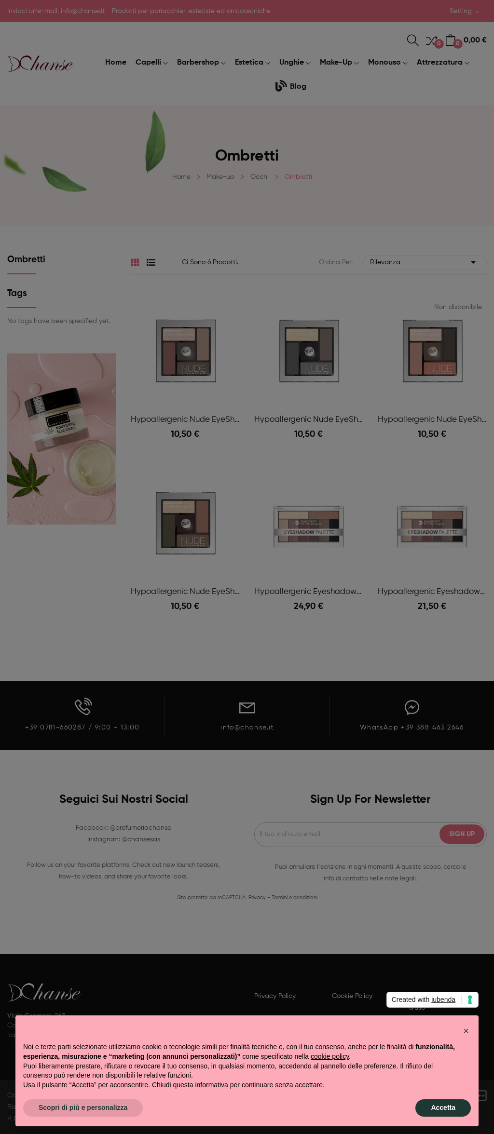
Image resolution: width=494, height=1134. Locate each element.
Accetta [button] (443, 1107)
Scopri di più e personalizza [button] (83, 1107)
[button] (466, 1031)
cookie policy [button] (330, 1056)
